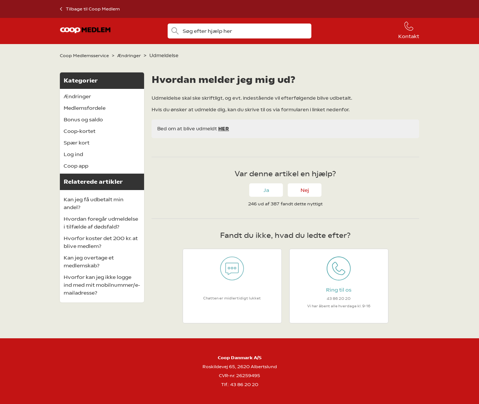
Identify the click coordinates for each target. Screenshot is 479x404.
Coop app (76, 166)
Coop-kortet (79, 131)
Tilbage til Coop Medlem (93, 9)
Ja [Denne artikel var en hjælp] (266, 190)
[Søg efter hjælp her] (239, 31)
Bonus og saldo (83, 119)
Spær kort (76, 143)
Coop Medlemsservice (84, 55)
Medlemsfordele (85, 108)
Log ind (73, 154)
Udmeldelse (164, 55)
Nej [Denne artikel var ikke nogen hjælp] (304, 190)
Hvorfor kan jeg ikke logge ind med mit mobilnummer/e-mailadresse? (102, 285)
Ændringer (129, 55)
